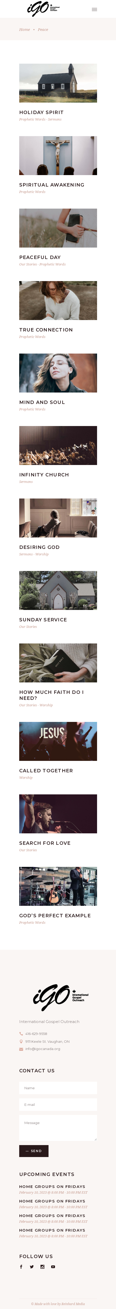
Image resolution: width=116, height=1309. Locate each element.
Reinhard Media (73, 1304)
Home (24, 29)
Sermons (55, 119)
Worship (42, 554)
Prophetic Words (32, 119)
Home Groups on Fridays (52, 1186)
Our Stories (28, 264)
